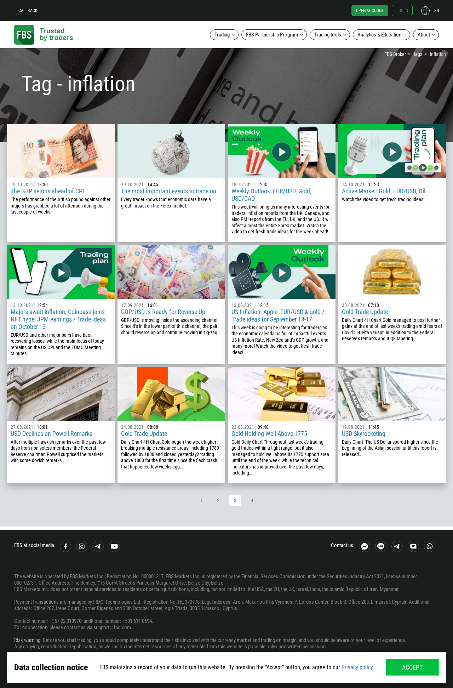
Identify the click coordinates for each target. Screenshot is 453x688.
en (436, 10)
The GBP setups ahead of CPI (47, 191)
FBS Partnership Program (272, 35)
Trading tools (327, 35)
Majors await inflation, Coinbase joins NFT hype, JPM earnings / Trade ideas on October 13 (58, 319)
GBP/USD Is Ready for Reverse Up (163, 311)
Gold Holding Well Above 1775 (269, 433)
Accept (412, 667)
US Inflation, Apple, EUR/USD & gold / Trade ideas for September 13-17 (278, 315)
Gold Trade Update (365, 311)
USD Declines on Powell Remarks (51, 433)
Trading (222, 35)
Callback (28, 10)
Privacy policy (357, 667)
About (424, 35)
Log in (402, 10)
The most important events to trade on (168, 191)
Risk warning (27, 640)
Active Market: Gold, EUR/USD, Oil (383, 191)
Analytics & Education (379, 35)
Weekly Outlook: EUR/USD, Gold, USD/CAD (271, 194)
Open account (370, 10)
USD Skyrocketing (363, 433)
